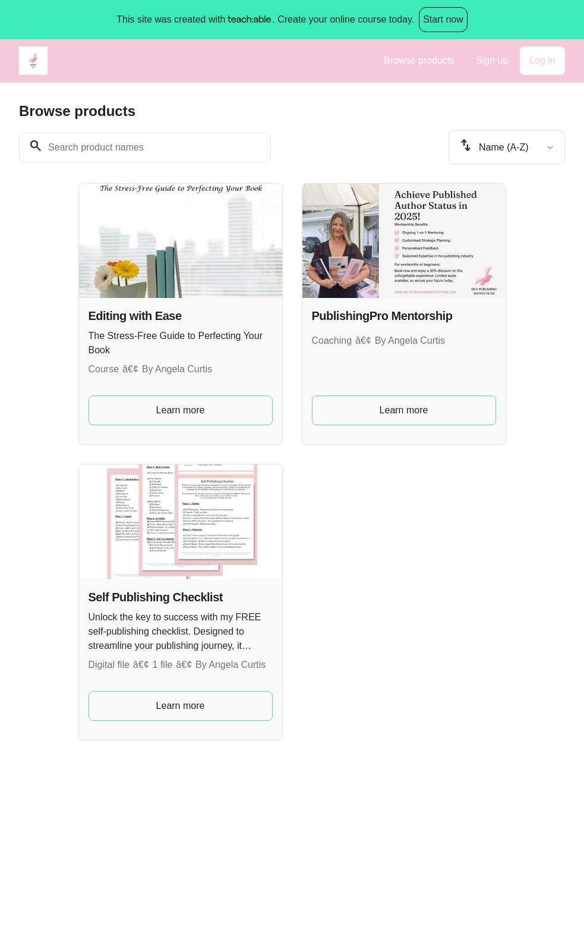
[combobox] (507, 147)
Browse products (419, 60)
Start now (443, 19)
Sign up (492, 60)
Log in (542, 60)
